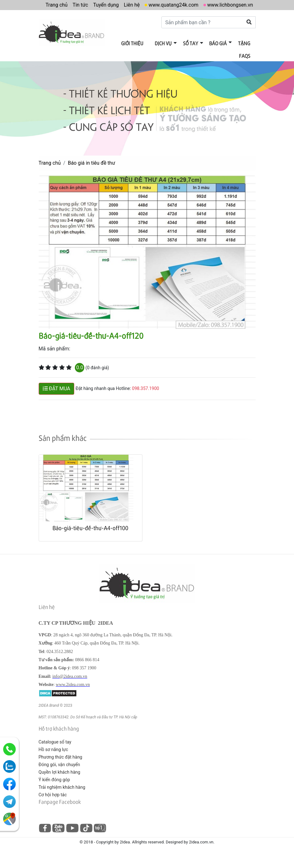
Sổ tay (191, 43)
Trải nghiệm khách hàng (62, 786)
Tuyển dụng (105, 5)
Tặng (244, 43)
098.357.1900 (145, 388)
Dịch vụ (164, 43)
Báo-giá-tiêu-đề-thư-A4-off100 (90, 527)
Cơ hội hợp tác (53, 794)
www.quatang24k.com (173, 5)
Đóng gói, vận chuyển (59, 764)
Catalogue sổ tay (55, 741)
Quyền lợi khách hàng (59, 771)
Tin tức (79, 5)
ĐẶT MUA (56, 388)
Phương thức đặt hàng (60, 756)
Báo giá (218, 43)
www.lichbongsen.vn (230, 5)
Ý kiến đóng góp (54, 779)
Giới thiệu (133, 43)
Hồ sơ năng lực (53, 749)
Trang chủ (55, 5)
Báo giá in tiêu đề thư (91, 163)
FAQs (245, 55)
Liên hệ (131, 5)
